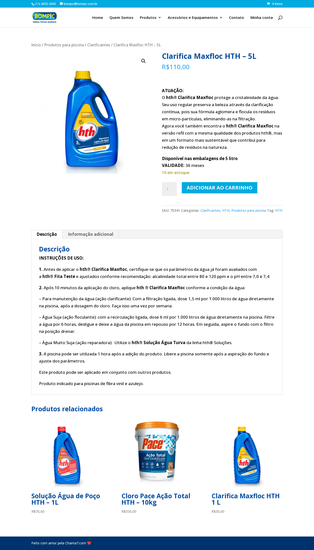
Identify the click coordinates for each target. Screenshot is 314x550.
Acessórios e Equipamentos (193, 18)
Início (36, 45)
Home (97, 18)
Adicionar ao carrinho (219, 187)
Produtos (148, 18)
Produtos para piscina (64, 45)
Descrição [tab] (47, 234)
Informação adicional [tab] (90, 234)
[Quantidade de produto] (169, 189)
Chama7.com (75, 543)
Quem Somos (121, 18)
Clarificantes (98, 45)
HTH (225, 210)
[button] (143, 61)
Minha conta (261, 18)
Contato (236, 18)
